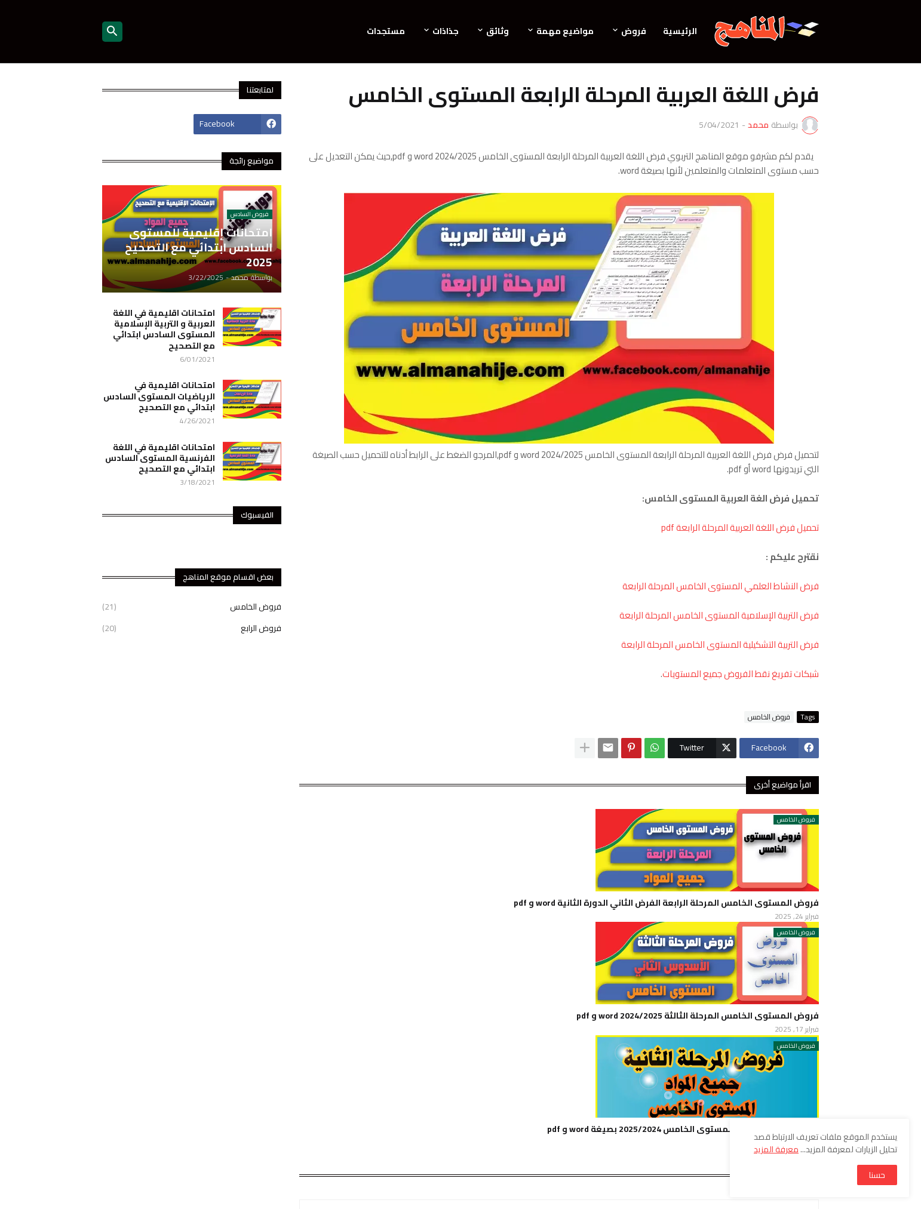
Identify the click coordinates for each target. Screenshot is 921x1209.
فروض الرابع (191, 627)
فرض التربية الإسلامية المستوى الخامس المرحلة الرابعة (719, 615)
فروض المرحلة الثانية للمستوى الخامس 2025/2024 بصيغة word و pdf (683, 1129)
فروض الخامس (769, 717)
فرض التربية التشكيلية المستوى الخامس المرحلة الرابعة (720, 644)
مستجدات (386, 31)
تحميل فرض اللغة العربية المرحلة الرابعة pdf (740, 527)
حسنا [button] (877, 1175)
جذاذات (445, 31)
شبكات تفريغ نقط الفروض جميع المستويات (740, 673)
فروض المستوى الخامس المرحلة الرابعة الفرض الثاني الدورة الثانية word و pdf (666, 902)
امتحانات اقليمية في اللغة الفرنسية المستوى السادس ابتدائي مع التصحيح (160, 458)
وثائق (497, 31)
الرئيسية (680, 31)
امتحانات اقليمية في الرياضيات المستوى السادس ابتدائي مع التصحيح (159, 396)
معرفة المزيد (776, 1149)
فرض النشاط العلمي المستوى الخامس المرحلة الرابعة (720, 586)
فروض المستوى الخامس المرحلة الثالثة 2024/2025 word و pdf (697, 1015)
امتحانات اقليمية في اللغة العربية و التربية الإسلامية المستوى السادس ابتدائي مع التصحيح (164, 329)
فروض (633, 31)
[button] (112, 31)
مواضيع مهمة (565, 31)
